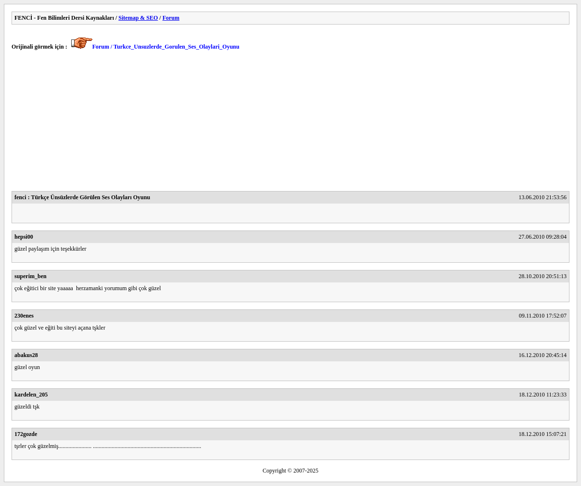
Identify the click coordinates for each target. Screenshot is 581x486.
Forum (171, 17)
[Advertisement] (290, 123)
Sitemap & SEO (138, 17)
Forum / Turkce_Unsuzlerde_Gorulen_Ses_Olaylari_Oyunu (166, 46)
